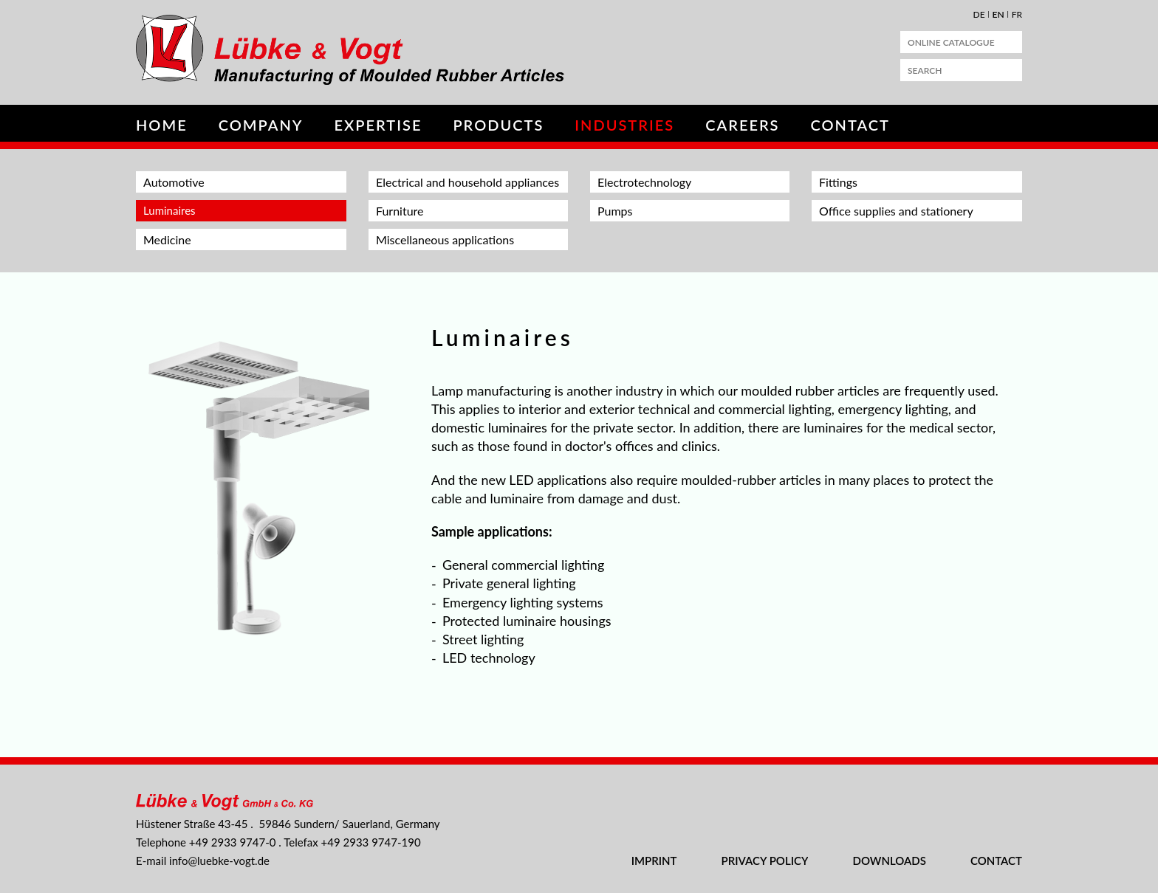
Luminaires (169, 210)
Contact (850, 125)
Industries (624, 125)
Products (498, 125)
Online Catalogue (951, 42)
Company (261, 125)
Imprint (654, 860)
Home (162, 125)
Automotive (174, 182)
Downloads (888, 860)
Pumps (615, 211)
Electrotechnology (644, 182)
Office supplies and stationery (896, 211)
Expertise (378, 125)
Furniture (400, 211)
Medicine (167, 239)
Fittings (838, 182)
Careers (742, 125)
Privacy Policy (765, 860)
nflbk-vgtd (219, 860)
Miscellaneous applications (445, 239)
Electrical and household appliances (467, 182)
